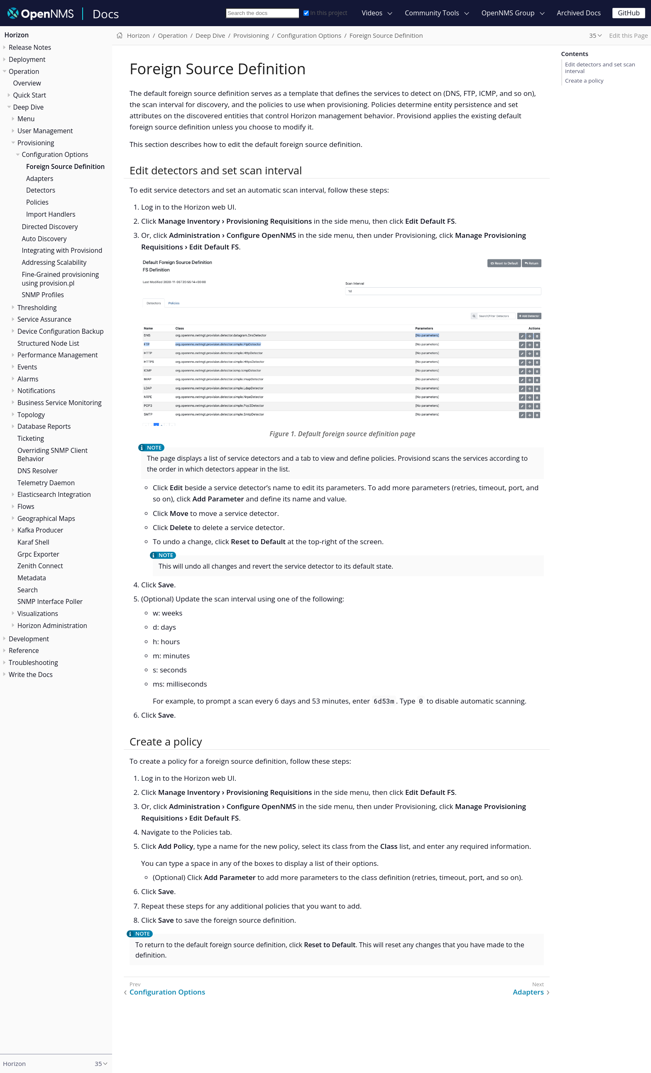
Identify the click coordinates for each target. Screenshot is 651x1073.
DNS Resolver (37, 470)
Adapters (39, 178)
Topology (31, 414)
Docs (106, 14)
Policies (37, 202)
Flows (25, 506)
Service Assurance (44, 319)
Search (27, 589)
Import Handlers (51, 214)
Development (29, 638)
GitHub (629, 12)
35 (592, 35)
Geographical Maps (46, 518)
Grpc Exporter (38, 554)
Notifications (36, 390)
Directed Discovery (50, 226)
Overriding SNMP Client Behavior (52, 455)
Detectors (40, 190)
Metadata (31, 577)
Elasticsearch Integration (54, 494)
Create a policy (584, 80)
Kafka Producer (40, 530)
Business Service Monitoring (59, 402)
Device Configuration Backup (60, 331)
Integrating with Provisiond (62, 250)
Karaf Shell (33, 542)
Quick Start (29, 95)
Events (27, 367)
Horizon (17, 34)
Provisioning (35, 142)
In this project (325, 13)
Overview (27, 83)
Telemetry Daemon (46, 482)
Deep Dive (28, 107)
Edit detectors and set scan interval (600, 68)
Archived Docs (579, 12)
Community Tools (432, 12)
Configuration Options (55, 154)
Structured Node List (48, 343)
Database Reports (44, 426)
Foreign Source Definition (65, 166)
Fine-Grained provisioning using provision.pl (60, 279)
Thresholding (36, 307)
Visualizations (37, 613)
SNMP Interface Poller (50, 601)
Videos (372, 12)
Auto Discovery (44, 238)
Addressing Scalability (54, 262)
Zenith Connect (40, 565)
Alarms (27, 379)
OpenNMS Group (508, 12)
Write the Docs (31, 674)
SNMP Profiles (43, 294)
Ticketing (30, 438)
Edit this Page (628, 35)
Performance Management (57, 354)
